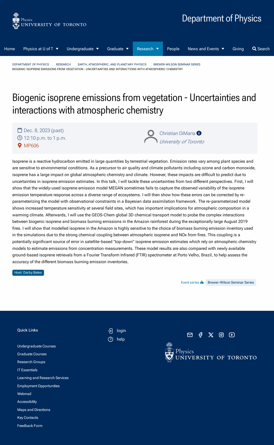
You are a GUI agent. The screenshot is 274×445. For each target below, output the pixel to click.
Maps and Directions (33, 410)
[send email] (190, 335)
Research (145, 48)
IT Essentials (27, 370)
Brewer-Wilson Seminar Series (177, 64)
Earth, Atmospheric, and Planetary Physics (112, 64)
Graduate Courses (32, 354)
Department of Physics (30, 64)
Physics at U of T (38, 48)
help (121, 339)
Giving (238, 48)
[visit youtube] (232, 335)
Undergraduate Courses (36, 346)
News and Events (203, 48)
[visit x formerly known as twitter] (211, 335)
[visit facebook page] (200, 335)
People (173, 48)
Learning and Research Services (43, 378)
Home (9, 48)
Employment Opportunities (38, 386)
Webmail (24, 394)
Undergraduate (80, 48)
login (121, 330)
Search (261, 48)
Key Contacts (27, 417)
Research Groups (31, 362)
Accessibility (27, 401)
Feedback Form (29, 426)
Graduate (115, 48)
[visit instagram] (221, 335)
